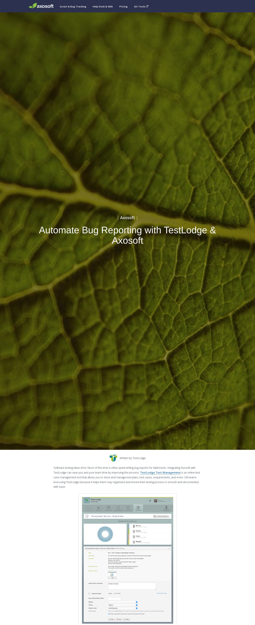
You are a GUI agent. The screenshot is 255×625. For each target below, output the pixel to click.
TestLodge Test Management (160, 472)
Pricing (123, 6)
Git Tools (141, 6)
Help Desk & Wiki (103, 6)
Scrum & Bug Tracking (73, 6)
